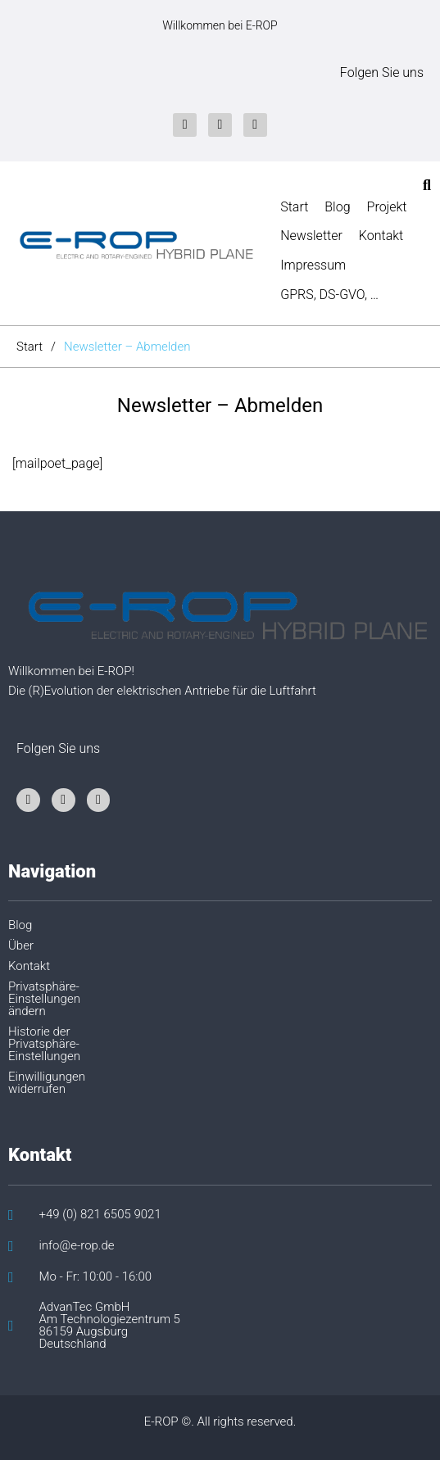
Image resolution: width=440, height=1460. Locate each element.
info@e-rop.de (77, 1246)
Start (29, 346)
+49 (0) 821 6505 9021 (100, 1214)
